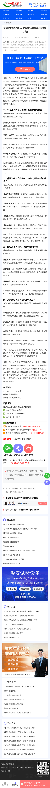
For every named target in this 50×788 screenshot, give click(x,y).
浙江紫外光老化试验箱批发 (12, 533)
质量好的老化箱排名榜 (11, 542)
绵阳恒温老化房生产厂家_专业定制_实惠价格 (19, 732)
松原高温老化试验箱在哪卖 (13, 633)
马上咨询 (25, 69)
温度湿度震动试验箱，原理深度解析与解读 (19, 616)
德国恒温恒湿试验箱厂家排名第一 (24, 488)
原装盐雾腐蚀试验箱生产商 (13, 704)
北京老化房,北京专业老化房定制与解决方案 (19, 686)
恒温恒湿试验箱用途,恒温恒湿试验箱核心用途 (19, 550)
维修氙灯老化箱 (8, 546)
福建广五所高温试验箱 (11, 537)
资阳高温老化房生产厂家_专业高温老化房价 (19, 728)
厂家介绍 (31, 18)
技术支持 (6, 18)
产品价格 (31, 10)
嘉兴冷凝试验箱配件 (11, 708)
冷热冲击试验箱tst (10, 691)
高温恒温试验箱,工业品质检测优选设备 (17, 713)
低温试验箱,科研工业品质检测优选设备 (17, 629)
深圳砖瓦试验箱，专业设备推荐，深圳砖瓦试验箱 (21, 611)
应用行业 (6, 14)
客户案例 (19, 18)
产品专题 (44, 10)
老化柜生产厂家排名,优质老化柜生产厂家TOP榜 (20, 529)
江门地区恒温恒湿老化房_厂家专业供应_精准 (19, 745)
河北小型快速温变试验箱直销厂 (14, 524)
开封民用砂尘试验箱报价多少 (14, 700)
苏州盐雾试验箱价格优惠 (12, 695)
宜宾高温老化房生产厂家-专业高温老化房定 (19, 749)
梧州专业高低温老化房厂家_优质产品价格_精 (19, 754)
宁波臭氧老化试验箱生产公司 (13, 559)
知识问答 (19, 14)
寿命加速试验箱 (15, 492)
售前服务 (31, 14)
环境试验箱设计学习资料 (12, 563)
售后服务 (44, 14)
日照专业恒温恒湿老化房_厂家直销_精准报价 (19, 736)
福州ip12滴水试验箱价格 (11, 555)
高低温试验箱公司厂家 (12, 637)
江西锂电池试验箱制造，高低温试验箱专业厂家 (20, 620)
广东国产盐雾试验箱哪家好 (13, 624)
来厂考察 (44, 18)
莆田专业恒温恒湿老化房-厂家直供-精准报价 (19, 741)
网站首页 (6, 10)
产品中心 (19, 10)
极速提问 (42, 503)
